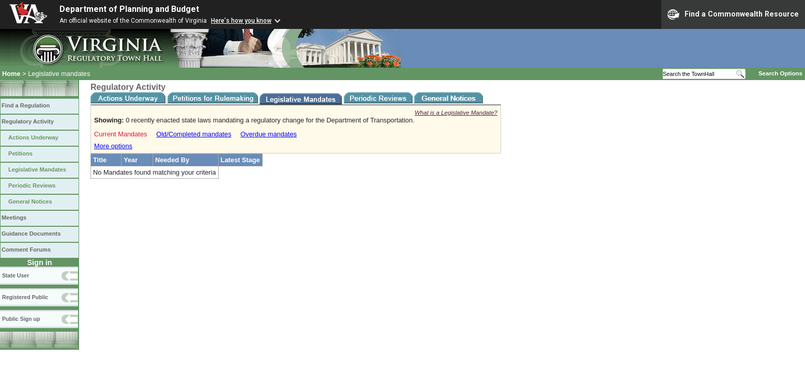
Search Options (780, 73)
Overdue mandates (268, 134)
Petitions (20, 153)
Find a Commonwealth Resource (733, 14)
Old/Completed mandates (193, 134)
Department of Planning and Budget (129, 9)
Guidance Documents (31, 233)
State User (15, 275)
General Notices (30, 201)
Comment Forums (26, 249)
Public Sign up (21, 319)
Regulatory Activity (28, 121)
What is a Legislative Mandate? (456, 113)
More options (113, 146)
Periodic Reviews (32, 185)
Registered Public (25, 297)
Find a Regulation (26, 105)
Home (11, 74)
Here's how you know (241, 20)
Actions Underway (33, 137)
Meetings (14, 217)
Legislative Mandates (37, 169)
